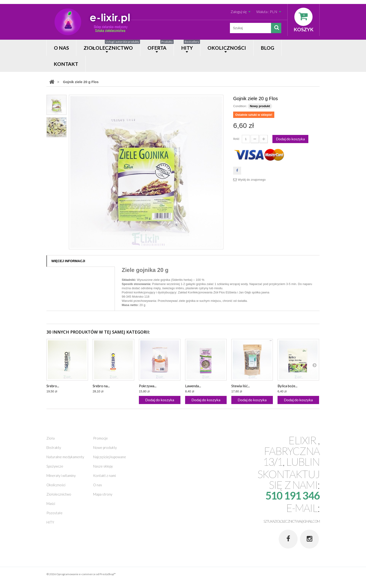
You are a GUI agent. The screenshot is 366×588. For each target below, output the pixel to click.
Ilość (236, 139)
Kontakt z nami (104, 475)
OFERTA (161, 45)
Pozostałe (54, 513)
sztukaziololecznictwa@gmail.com (292, 521)
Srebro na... (101, 386)
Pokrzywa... (147, 386)
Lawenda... (193, 386)
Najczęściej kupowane (109, 457)
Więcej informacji (68, 261)
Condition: (240, 106)
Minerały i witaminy (61, 475)
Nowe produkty (105, 447)
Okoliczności (55, 485)
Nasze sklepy (103, 466)
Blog (267, 48)
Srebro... (52, 386)
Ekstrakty (53, 447)
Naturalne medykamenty (65, 457)
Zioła (50, 438)
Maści (50, 503)
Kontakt (66, 64)
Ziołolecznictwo (112, 45)
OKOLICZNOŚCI (227, 48)
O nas (61, 48)
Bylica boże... (287, 386)
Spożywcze (54, 466)
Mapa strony (102, 494)
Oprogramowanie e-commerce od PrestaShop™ (86, 574)
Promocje (100, 438)
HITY (190, 45)
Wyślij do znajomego (252, 179)
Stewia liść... (240, 386)
